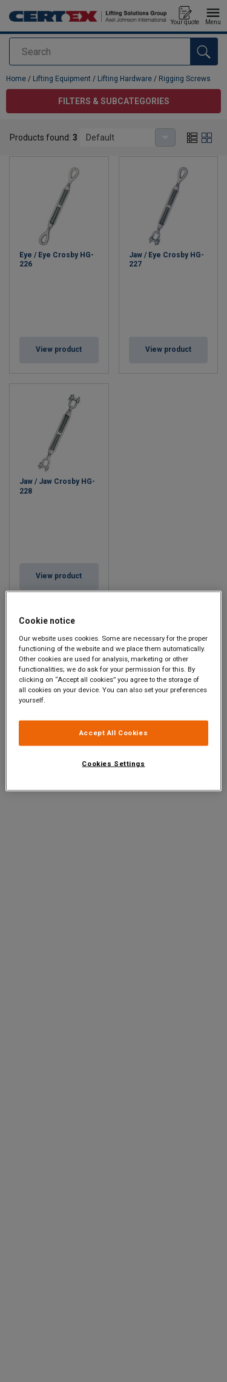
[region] (113, 691)
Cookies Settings (113, 763)
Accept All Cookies (113, 733)
